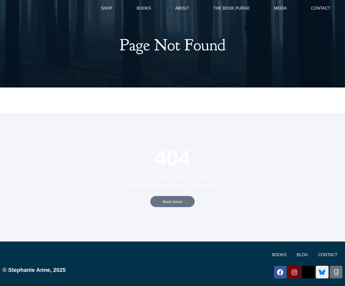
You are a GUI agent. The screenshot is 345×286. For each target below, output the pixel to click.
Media (280, 8)
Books (144, 8)
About (182, 8)
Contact (320, 8)
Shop (106, 8)
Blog (302, 255)
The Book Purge (231, 8)
